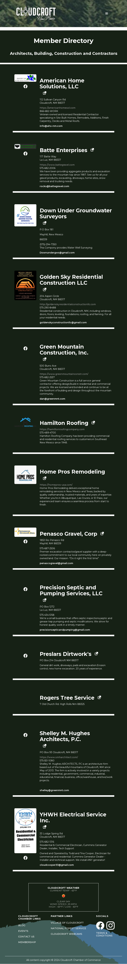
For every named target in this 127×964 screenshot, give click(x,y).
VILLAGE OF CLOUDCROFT (67, 922)
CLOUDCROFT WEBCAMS (66, 934)
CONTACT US (26, 936)
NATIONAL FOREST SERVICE (68, 928)
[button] (107, 14)
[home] (40, 13)
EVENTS (23, 931)
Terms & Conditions (104, 934)
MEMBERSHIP (27, 942)
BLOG (21, 925)
